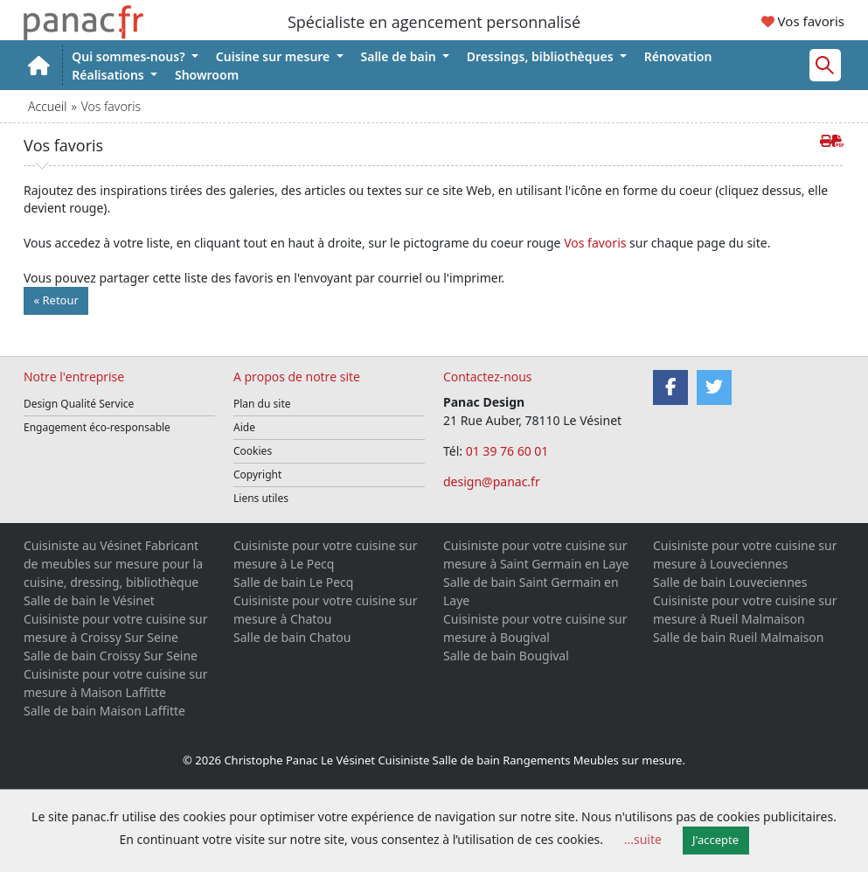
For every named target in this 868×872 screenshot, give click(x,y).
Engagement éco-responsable (97, 427)
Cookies (252, 450)
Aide (244, 427)
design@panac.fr (491, 481)
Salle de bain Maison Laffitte (104, 710)
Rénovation (678, 56)
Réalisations (109, 74)
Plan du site (262, 403)
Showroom (207, 74)
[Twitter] (714, 387)
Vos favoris (802, 21)
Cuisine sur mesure (274, 56)
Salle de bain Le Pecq (293, 582)
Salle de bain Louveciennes (730, 582)
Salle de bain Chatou (292, 637)
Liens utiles (260, 498)
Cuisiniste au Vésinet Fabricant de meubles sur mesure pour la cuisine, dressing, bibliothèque (113, 563)
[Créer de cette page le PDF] (838, 140)
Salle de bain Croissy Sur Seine (111, 655)
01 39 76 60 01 (509, 451)
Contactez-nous (487, 376)
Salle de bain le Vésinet (89, 600)
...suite (643, 839)
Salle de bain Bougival (506, 655)
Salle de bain (400, 56)
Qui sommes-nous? (130, 56)
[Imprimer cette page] (826, 140)
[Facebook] (670, 387)
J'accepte (715, 840)
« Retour (56, 300)
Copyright (257, 474)
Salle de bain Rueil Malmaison (738, 637)
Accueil (47, 106)
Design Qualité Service (79, 403)
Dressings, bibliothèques (541, 56)
